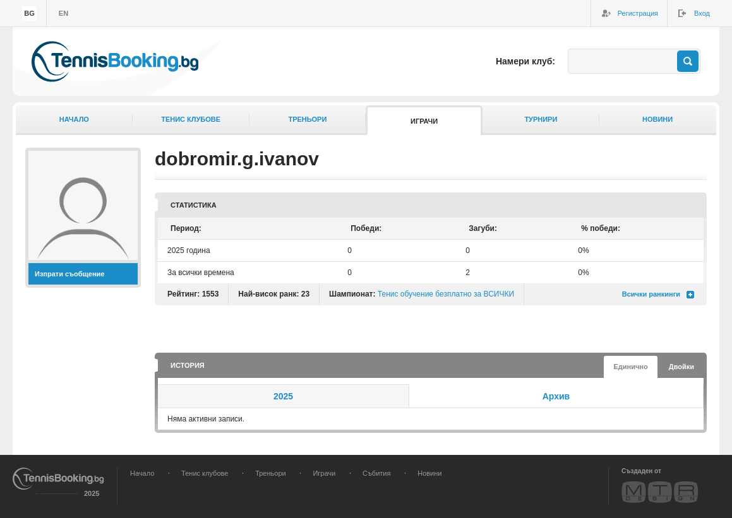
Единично (630, 366)
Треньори (307, 119)
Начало (74, 119)
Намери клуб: (525, 61)
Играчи (424, 121)
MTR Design (660, 492)
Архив (556, 396)
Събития (376, 473)
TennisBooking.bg (115, 61)
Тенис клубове (190, 119)
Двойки (681, 366)
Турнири (540, 119)
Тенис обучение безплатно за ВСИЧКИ (446, 294)
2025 (283, 396)
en (63, 13)
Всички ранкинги (651, 294)
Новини (657, 119)
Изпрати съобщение (70, 274)
